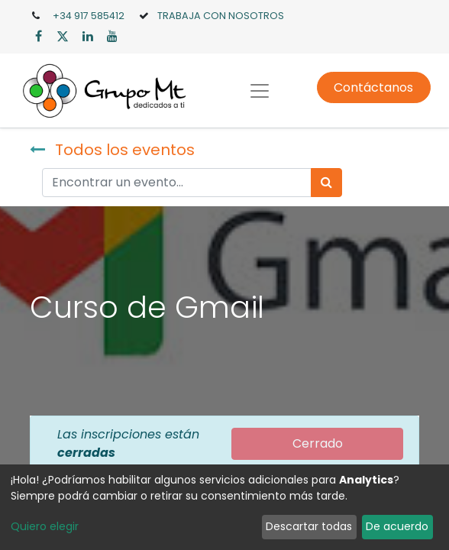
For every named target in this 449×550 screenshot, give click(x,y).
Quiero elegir (45, 526)
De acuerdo (397, 526)
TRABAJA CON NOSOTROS (220, 15)
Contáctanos (373, 87)
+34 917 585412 (88, 15)
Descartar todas (309, 526)
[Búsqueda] (326, 182)
